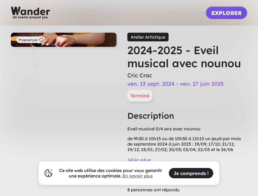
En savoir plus (137, 176)
